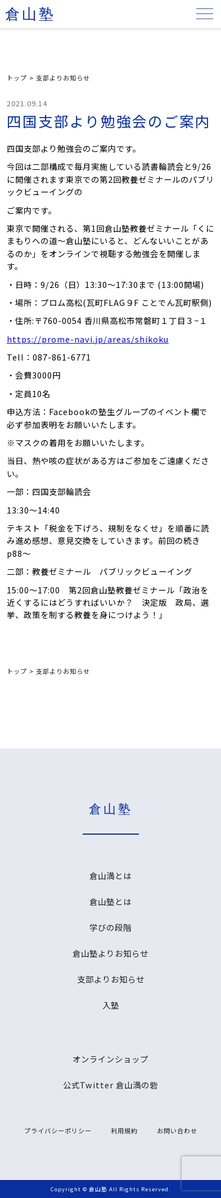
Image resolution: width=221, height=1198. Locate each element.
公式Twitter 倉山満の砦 (110, 1085)
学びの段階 (110, 927)
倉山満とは (110, 875)
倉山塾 (30, 14)
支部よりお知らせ (63, 77)
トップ (17, 77)
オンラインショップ (110, 1059)
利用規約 (124, 1130)
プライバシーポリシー (58, 1130)
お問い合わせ (177, 1130)
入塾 (110, 1005)
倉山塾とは (110, 901)
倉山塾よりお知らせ (110, 953)
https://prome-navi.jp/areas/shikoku (88, 339)
